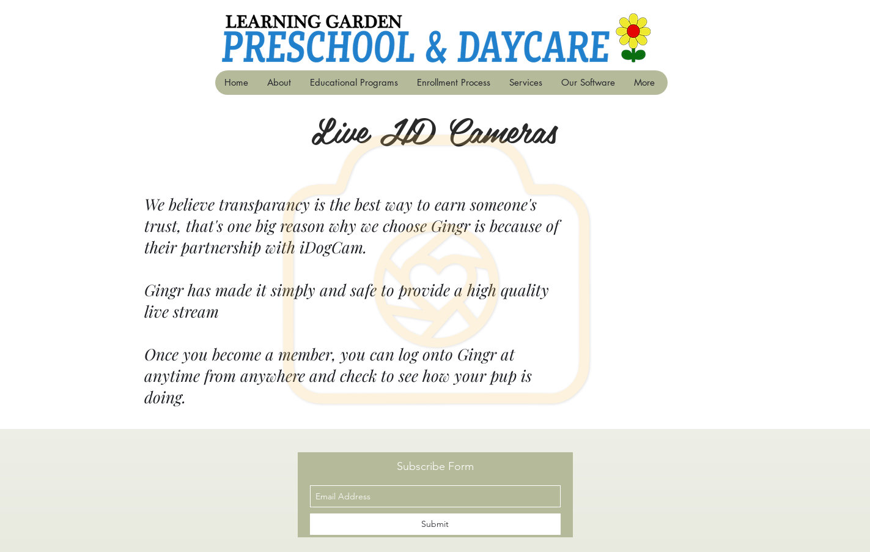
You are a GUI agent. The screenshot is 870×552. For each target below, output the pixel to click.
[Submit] (435, 524)
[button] (353, 82)
